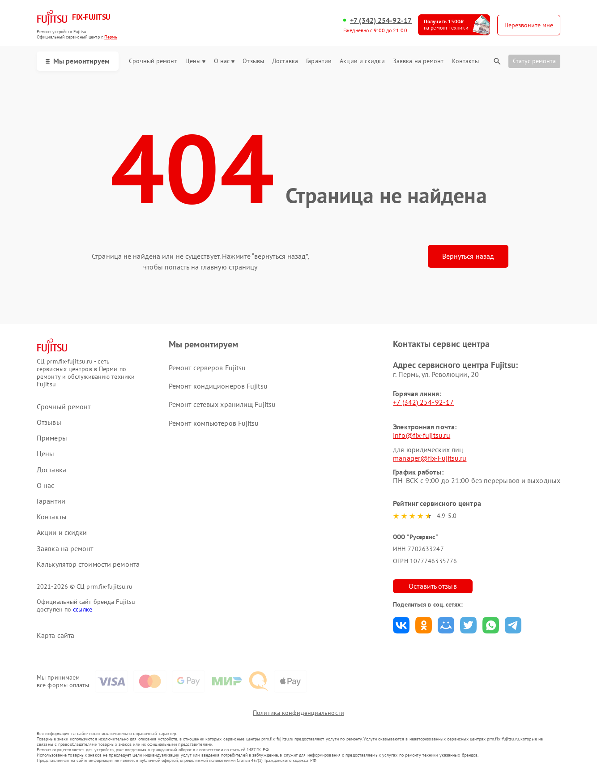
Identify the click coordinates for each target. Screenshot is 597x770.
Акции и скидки (362, 61)
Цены (195, 61)
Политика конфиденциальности (298, 713)
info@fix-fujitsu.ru (421, 435)
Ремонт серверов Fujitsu (207, 367)
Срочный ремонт (153, 61)
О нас (224, 61)
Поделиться (401, 625)
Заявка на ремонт (418, 61)
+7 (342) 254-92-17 (381, 20)
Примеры (52, 438)
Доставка (285, 61)
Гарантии (319, 61)
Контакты (465, 61)
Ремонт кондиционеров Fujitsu (218, 385)
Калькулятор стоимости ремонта (88, 564)
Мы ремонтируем (78, 60)
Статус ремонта (534, 61)
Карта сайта (55, 635)
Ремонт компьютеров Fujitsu (214, 423)
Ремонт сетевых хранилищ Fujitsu (222, 404)
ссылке (82, 609)
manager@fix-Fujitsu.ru (429, 457)
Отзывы (253, 61)
